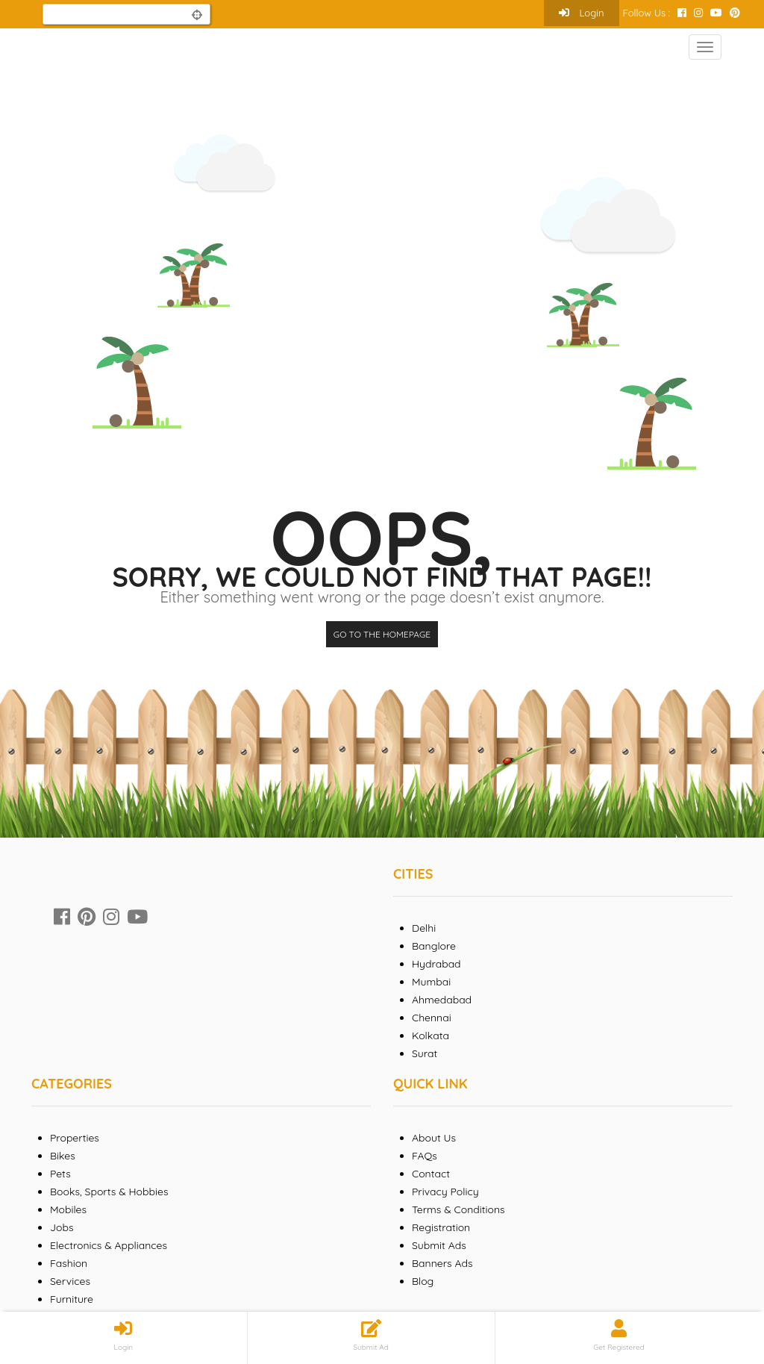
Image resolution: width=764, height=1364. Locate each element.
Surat (424, 1053)
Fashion (68, 1263)
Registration (441, 1227)
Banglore (434, 946)
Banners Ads (442, 1263)
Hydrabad (436, 964)
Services (70, 1281)
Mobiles (68, 1209)
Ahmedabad (442, 999)
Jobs (62, 1227)
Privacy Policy (445, 1191)
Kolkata (430, 1035)
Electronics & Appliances (108, 1245)
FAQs (424, 1155)
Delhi (424, 928)
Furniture (71, 1299)
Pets (60, 1173)
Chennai (431, 1017)
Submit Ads (439, 1245)
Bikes (62, 1155)
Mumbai (431, 981)
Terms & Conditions (458, 1209)
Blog (422, 1281)
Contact (431, 1173)
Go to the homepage (382, 634)
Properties (74, 1138)
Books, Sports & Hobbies (109, 1191)
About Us (434, 1138)
